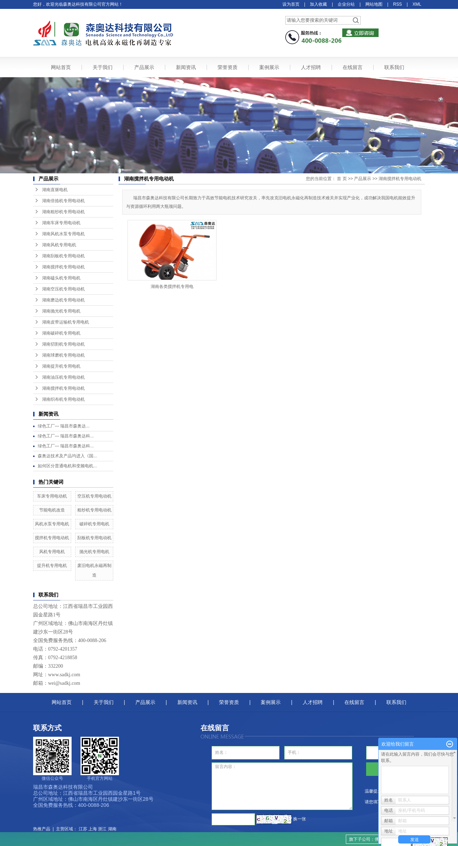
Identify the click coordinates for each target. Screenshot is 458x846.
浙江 (102, 828)
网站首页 (61, 67)
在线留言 (353, 67)
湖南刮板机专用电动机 (63, 255)
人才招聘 (311, 67)
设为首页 (291, 4)
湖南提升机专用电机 (61, 366)
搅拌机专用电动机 (52, 537)
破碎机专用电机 (94, 523)
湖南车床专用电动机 (61, 222)
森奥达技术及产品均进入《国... (67, 455)
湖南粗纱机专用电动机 (63, 211)
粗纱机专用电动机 (94, 510)
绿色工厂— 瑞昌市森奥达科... (66, 435)
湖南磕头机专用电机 (61, 277)
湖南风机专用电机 (59, 244)
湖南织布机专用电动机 (63, 399)
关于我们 (103, 67)
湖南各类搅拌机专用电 (172, 286)
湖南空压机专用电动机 (63, 289)
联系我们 (394, 67)
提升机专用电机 (52, 565)
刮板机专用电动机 (94, 537)
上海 (92, 828)
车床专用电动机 (52, 496)
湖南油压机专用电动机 (63, 377)
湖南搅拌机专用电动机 (63, 266)
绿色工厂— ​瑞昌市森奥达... (63, 426)
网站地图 (373, 4)
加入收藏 (318, 4)
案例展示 (269, 67)
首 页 (342, 178)
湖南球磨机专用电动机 (63, 355)
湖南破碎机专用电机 (61, 333)
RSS (397, 4)
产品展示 (144, 67)
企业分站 (346, 4)
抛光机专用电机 (94, 551)
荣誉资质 (228, 67)
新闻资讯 (186, 67)
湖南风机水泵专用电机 (63, 233)
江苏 (83, 828)
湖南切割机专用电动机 (63, 344)
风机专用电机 (52, 551)
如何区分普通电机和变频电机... (67, 465)
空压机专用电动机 (94, 496)
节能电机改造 (52, 510)
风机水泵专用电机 (52, 523)
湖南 (112, 828)
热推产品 (41, 828)
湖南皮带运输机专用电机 (65, 322)
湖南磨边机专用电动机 (63, 300)
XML (416, 4)
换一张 (299, 818)
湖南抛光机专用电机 (61, 311)
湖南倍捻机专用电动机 (63, 200)
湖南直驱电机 (55, 189)
